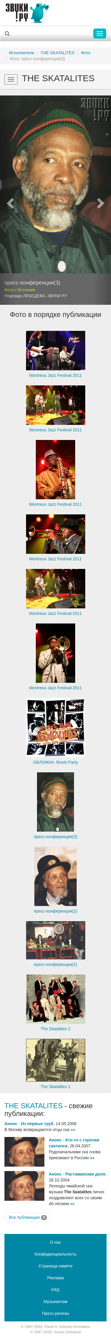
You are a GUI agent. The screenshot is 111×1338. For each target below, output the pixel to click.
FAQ (55, 1289)
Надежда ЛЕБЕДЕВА (24, 296)
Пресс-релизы (55, 1313)
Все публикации (28, 1217)
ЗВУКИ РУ (57, 296)
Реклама (55, 1277)
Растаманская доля (85, 1174)
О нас (55, 1242)
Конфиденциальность (55, 1254)
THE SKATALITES (58, 52)
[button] (8, 200)
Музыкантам (55, 1301)
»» (73, 1129)
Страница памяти (55, 1266)
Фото (85, 52)
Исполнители (21, 52)
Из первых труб (37, 1123)
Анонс (10, 1123)
